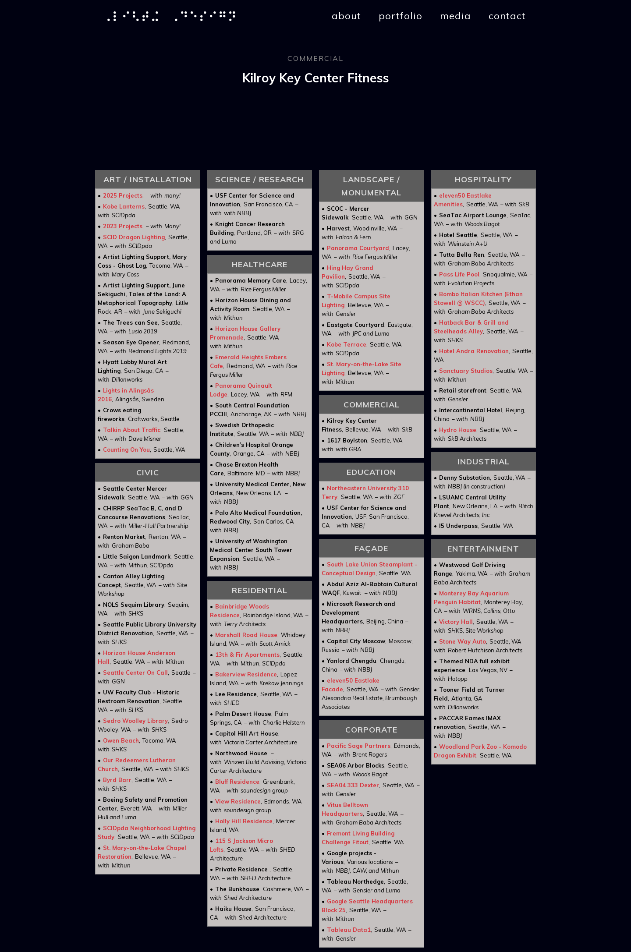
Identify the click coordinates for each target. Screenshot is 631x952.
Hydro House (457, 429)
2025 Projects (122, 195)
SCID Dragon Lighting (134, 237)
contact (507, 16)
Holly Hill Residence (244, 821)
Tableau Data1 (349, 929)
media (455, 16)
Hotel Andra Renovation (474, 350)
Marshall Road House (246, 634)
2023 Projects (122, 226)
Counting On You (126, 449)
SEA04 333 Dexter (353, 785)
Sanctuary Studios (466, 370)
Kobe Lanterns (124, 206)
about (346, 16)
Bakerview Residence (246, 674)
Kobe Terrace (346, 344)
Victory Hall (456, 621)
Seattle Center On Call (135, 672)
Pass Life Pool (459, 274)
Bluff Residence (237, 781)
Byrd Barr (117, 779)
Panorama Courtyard (358, 247)
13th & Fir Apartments (247, 654)
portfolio (400, 16)
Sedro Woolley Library (135, 720)
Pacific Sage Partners (358, 745)
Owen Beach (121, 740)
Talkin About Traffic (131, 429)
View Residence (238, 801)
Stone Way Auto (462, 641)
